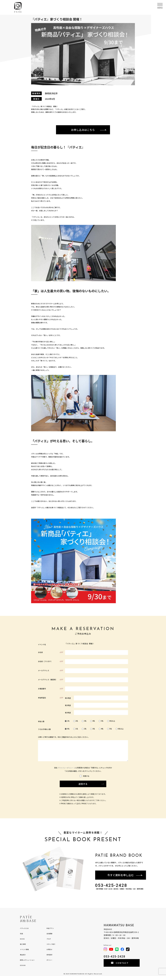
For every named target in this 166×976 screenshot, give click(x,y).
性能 (21, 934)
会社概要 (49, 934)
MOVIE (22, 939)
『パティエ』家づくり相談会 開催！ (96, 643)
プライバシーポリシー (65, 768)
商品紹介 (23, 955)
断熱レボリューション (27, 960)
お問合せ (49, 949)
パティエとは (24, 928)
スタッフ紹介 (51, 944)
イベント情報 (24, 949)
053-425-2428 (111, 885)
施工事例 (23, 944)
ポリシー (49, 960)
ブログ (49, 939)
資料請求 (49, 955)
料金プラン (50, 928)
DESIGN (23, 965)
